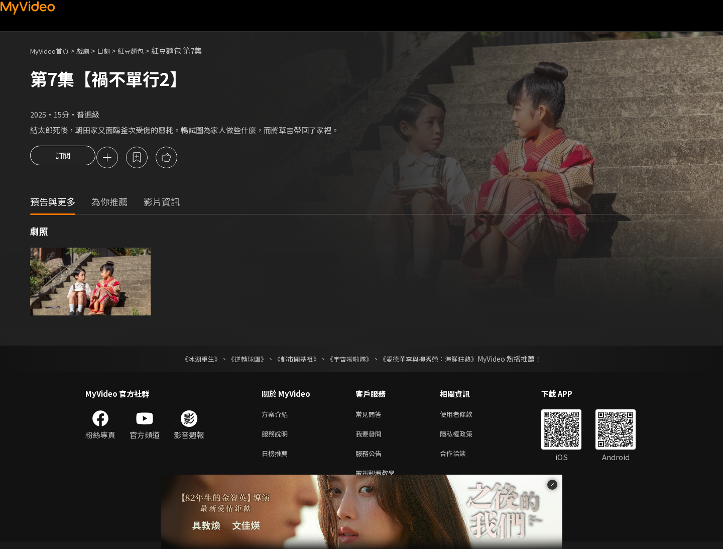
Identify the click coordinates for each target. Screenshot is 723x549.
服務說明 (277, 437)
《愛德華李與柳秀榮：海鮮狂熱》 (435, 360)
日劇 (113, 50)
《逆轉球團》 (241, 360)
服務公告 (370, 458)
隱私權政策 (465, 437)
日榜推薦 (277, 458)
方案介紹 (277, 416)
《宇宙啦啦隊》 (350, 360)
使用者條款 (465, 416)
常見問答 (370, 416)
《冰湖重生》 (192, 360)
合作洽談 (461, 458)
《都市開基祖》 (294, 360)
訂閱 (63, 158)
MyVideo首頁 (53, 50)
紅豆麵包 (144, 50)
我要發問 (370, 437)
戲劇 (90, 50)
